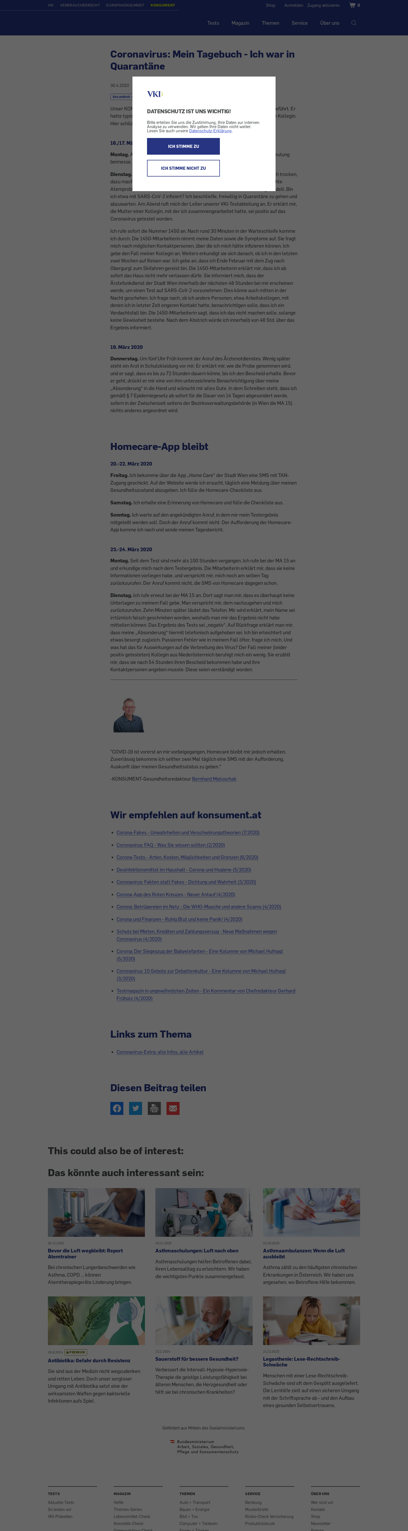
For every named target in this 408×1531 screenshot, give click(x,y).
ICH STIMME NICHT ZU (183, 168)
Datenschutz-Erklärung (210, 130)
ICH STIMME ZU (183, 146)
